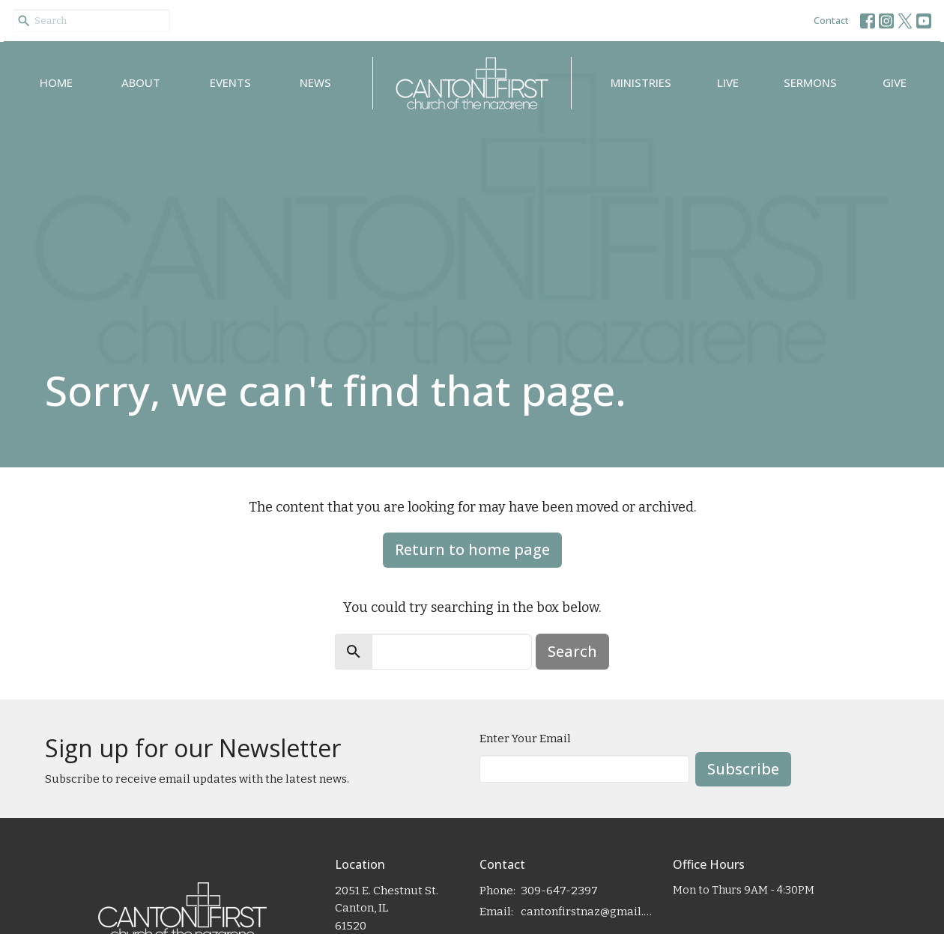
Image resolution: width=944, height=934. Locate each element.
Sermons (810, 82)
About (140, 82)
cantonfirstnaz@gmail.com (589, 911)
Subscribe (743, 769)
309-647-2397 (559, 890)
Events (230, 82)
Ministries (641, 82)
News (315, 82)
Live (728, 82)
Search (572, 651)
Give (895, 82)
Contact (831, 20)
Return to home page (472, 549)
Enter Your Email (525, 738)
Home (56, 82)
